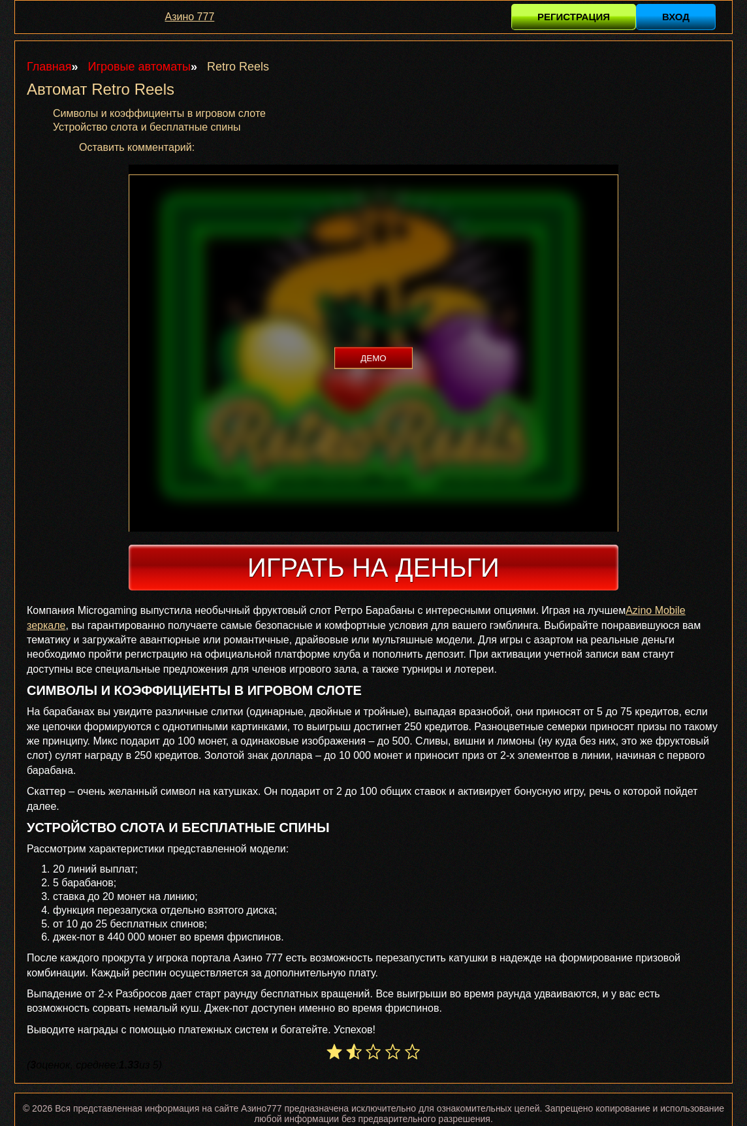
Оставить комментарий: (137, 147)
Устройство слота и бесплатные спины (146, 127)
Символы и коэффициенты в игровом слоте (159, 113)
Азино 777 (189, 16)
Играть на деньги (373, 567)
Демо (373, 358)
